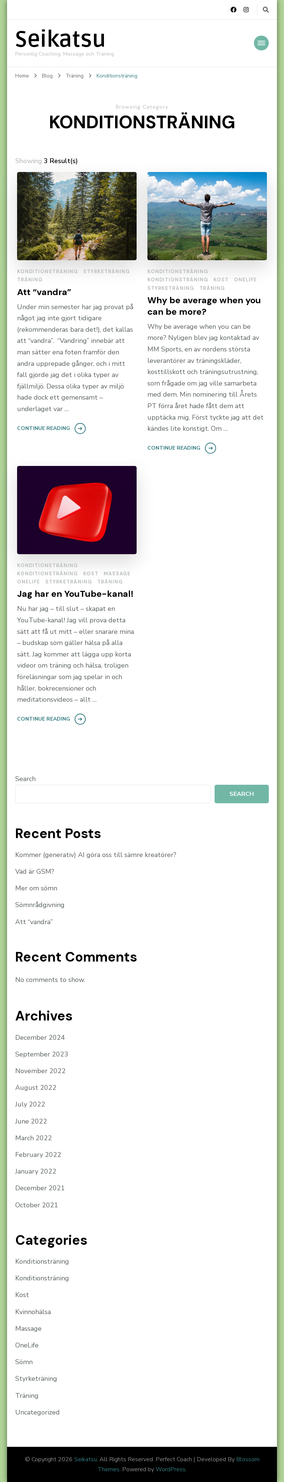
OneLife (245, 280)
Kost (221, 280)
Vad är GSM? (34, 871)
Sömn (24, 1361)
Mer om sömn (36, 888)
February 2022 (38, 1154)
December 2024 (40, 1037)
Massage (117, 573)
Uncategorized (37, 1412)
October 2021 (36, 1205)
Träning (30, 280)
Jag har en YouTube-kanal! (75, 593)
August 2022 (35, 1087)
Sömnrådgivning (40, 904)
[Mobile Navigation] (261, 43)
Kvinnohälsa (33, 1311)
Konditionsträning (47, 271)
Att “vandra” (44, 292)
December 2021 (40, 1188)
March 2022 (33, 1138)
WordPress (171, 1469)
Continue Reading (43, 428)
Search (25, 778)
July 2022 (30, 1104)
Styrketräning (106, 271)
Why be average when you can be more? (204, 305)
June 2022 (31, 1121)
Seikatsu (60, 39)
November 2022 (40, 1070)
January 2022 (35, 1171)
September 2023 (41, 1054)
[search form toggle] (266, 10)
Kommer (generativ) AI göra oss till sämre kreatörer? (95, 854)
